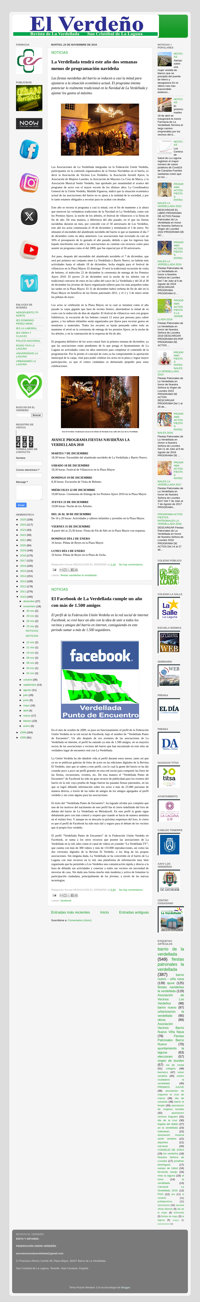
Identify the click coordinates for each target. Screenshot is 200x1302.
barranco (163, 1072)
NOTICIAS (59, 53)
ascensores (164, 1205)
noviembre (29, 606)
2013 (23, 581)
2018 (23, 555)
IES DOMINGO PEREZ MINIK (25, 322)
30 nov (30, 610)
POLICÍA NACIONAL (28, 340)
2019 (23, 550)
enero (27, 726)
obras (162, 1019)
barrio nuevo (167, 1007)
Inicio (104, 912)
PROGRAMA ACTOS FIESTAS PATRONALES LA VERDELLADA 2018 (170, 519)
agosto (27, 690)
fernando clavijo (167, 1171)
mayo (26, 705)
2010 (23, 596)
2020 (23, 545)
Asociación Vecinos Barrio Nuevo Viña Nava (171, 1028)
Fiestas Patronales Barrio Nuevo (171, 1040)
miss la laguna (166, 1175)
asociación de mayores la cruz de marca (171, 1094)
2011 (23, 591)
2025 (23, 519)
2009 (23, 732)
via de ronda (175, 1064)
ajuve (171, 983)
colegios (171, 1068)
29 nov (30, 615)
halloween (164, 1131)
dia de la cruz (167, 1120)
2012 (23, 586)
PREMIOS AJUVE (171, 1087)
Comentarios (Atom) (80, 920)
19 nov (30, 652)
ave (173, 1194)
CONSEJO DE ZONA (171, 1149)
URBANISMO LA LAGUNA (26, 363)
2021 (23, 540)
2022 (23, 535)
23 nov (30, 626)
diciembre (29, 601)
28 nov (30, 621)
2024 (23, 524)
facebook (66, 900)
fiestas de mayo (169, 1216)
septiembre (30, 684)
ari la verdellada (168, 1127)
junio (26, 700)
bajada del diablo (168, 1124)
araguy (176, 1220)
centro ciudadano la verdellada (171, 1079)
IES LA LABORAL (26, 328)
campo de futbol (168, 1168)
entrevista (179, 1212)
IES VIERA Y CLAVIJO (23, 334)
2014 (23, 576)
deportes (163, 1142)
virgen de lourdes (171, 1060)
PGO (160, 1194)
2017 (23, 560)
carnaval (163, 1146)
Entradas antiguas (134, 912)
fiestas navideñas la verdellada (79, 575)
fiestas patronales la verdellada (171, 964)
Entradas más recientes (70, 912)
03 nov (30, 668)
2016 (23, 565)
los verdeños (171, 1153)
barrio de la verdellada (171, 952)
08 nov (30, 662)
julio (26, 695)
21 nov (30, 647)
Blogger (125, 1287)
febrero (27, 720)
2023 (23, 529)
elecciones (165, 1056)
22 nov (30, 642)
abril (26, 710)
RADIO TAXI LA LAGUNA (25, 347)
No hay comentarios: (131, 564)
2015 (23, 570)
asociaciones (164, 1224)
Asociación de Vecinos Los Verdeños (171, 999)
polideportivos (165, 1201)
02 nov (30, 673)
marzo (27, 715)
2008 (23, 737)
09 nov (30, 657)
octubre (28, 679)
